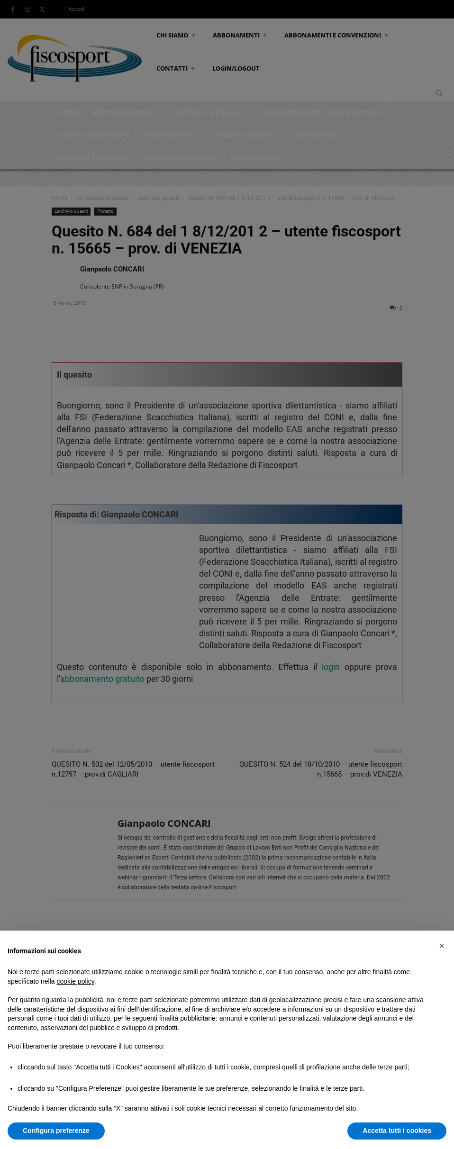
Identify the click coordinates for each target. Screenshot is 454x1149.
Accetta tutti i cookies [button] (397, 1130)
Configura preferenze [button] (56, 1130)
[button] (441, 945)
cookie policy (75, 981)
